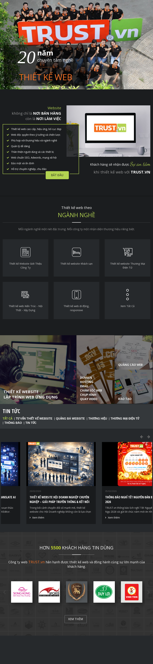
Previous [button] (141, 436)
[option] (38, 483)
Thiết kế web (45, 76)
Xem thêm (16, 517)
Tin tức (11, 411)
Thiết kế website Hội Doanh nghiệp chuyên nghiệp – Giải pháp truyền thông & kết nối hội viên (113, 502)
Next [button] (148, 436)
